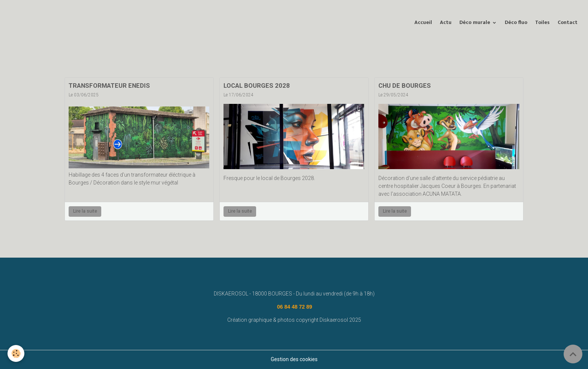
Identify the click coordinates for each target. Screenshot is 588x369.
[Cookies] (16, 353)
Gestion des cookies (294, 359)
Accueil (423, 22)
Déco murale (475, 22)
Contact (568, 22)
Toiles (542, 22)
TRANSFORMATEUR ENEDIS (109, 85)
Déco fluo (516, 22)
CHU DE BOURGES (404, 85)
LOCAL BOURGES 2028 (257, 85)
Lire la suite (85, 211)
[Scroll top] (573, 354)
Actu (446, 22)
